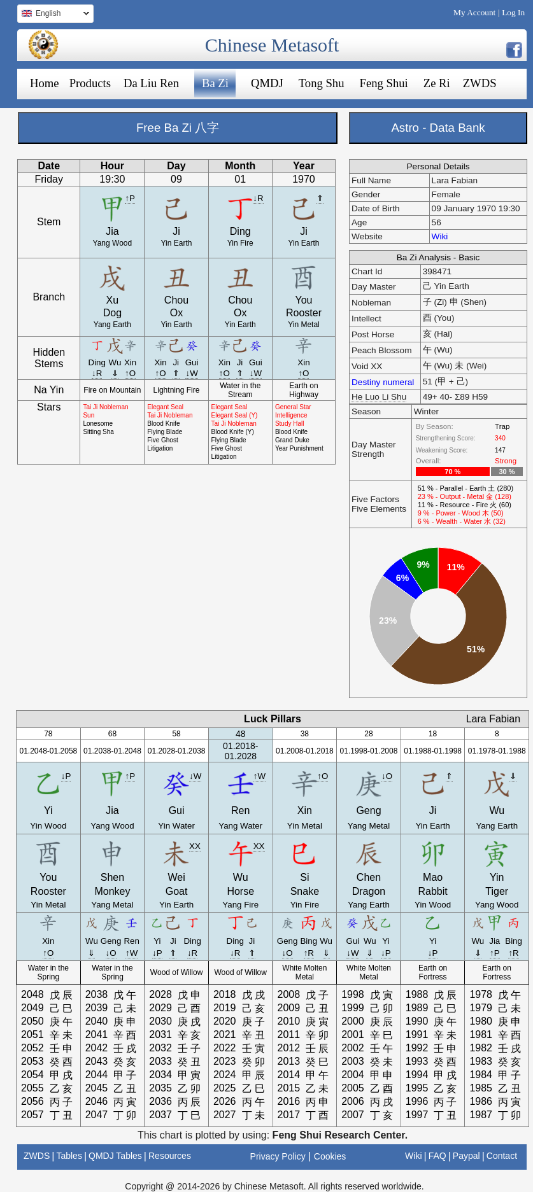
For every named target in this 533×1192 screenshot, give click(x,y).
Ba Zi (215, 83)
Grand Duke (292, 440)
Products (90, 83)
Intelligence (291, 415)
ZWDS (480, 83)
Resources (169, 1156)
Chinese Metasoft (272, 44)
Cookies (330, 1156)
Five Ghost (162, 440)
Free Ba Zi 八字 (177, 127)
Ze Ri (436, 83)
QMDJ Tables (115, 1156)
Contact (502, 1156)
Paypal (466, 1156)
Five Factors (375, 499)
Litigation (160, 448)
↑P (130, 198)
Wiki (440, 236)
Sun (88, 415)
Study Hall (289, 423)
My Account (474, 12)
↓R (258, 198)
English (53, 15)
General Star (293, 406)
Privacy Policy (278, 1156)
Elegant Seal (165, 406)
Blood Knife (163, 423)
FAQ (437, 1156)
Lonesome (98, 423)
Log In (513, 12)
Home (44, 83)
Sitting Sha (98, 431)
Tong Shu (322, 83)
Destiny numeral (383, 382)
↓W (191, 373)
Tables (69, 1156)
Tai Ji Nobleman (105, 406)
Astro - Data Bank (438, 127)
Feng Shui (384, 83)
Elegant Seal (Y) (234, 415)
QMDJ (267, 83)
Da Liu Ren (151, 83)
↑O (130, 373)
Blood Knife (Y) (232, 431)
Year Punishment (299, 448)
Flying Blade (164, 431)
